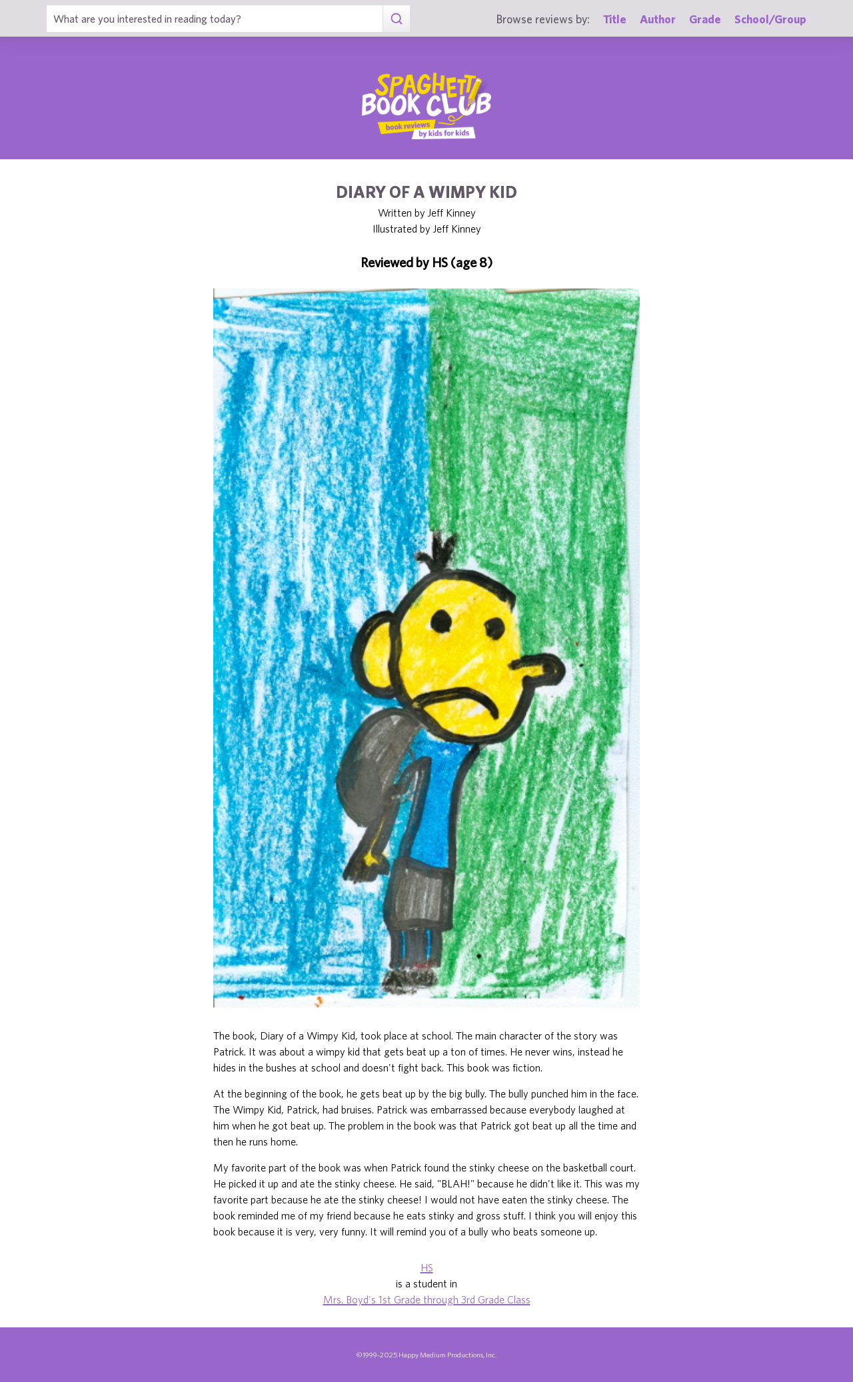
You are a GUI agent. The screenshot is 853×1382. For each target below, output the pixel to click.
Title (614, 19)
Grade (705, 19)
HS (427, 1267)
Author (658, 19)
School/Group (770, 19)
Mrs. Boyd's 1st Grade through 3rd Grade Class (426, 1299)
